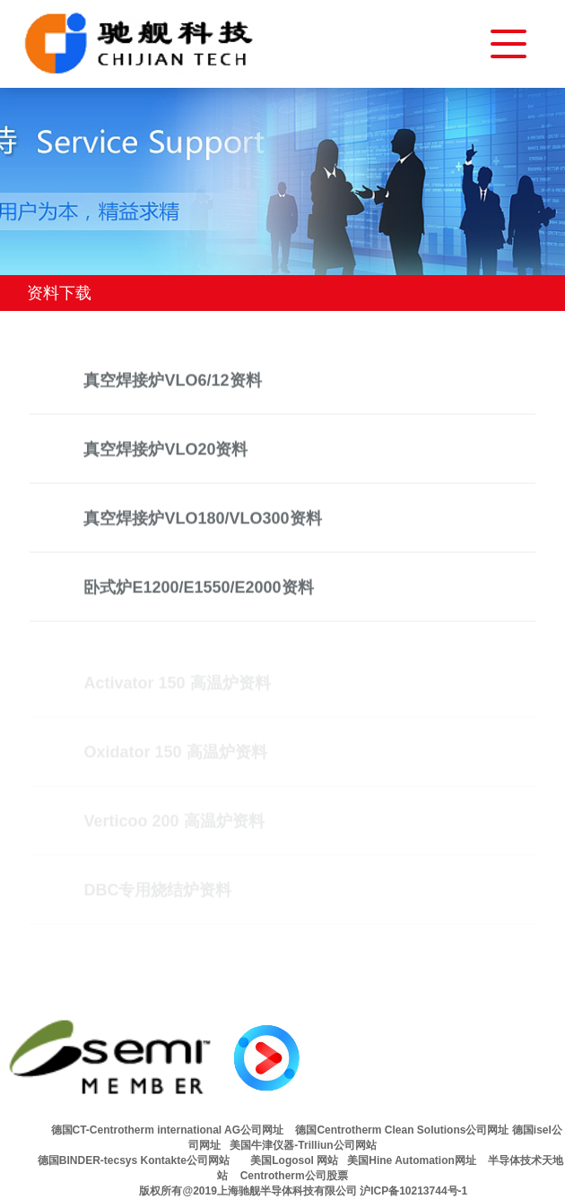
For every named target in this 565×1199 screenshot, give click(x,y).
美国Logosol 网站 (294, 1160)
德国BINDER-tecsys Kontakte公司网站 (134, 1160)
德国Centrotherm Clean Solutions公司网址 (400, 1130)
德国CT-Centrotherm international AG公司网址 (167, 1130)
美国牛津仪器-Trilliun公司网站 (303, 1145)
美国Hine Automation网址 (416, 1160)
